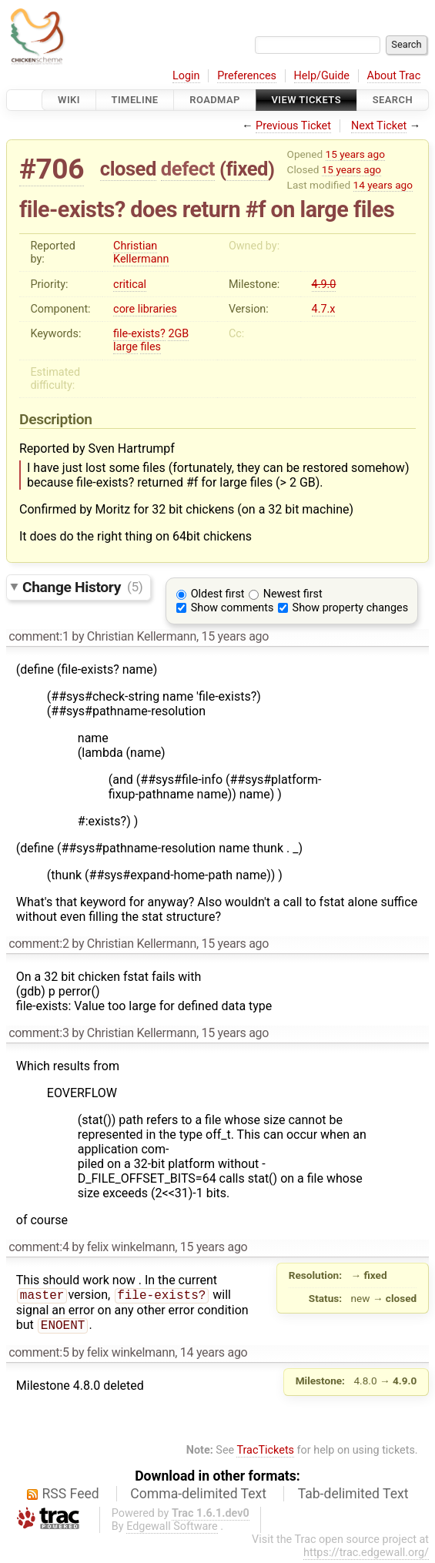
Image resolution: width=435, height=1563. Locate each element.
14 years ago (383, 185)
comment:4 (38, 1247)
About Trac (394, 75)
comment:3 (38, 1033)
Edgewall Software (172, 1529)
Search (393, 99)
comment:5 (38, 1355)
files (150, 346)
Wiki (69, 99)
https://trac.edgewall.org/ (366, 1555)
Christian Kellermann (141, 252)
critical (129, 284)
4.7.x (324, 309)
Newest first (293, 594)
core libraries (145, 309)
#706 (51, 169)
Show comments (232, 607)
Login (186, 75)
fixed (247, 168)
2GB (178, 333)
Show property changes (350, 607)
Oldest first (218, 594)
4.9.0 (324, 284)
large (125, 346)
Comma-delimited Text (198, 1496)
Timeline (135, 99)
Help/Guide (322, 75)
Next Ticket (379, 125)
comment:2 (38, 943)
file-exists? (139, 333)
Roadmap (214, 99)
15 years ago (355, 154)
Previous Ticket (293, 125)
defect (188, 168)
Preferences (246, 75)
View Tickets (306, 99)
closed (128, 168)
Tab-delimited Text (353, 1496)
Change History (82, 586)
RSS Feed (70, 1496)
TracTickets (265, 1453)
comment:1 (38, 636)
